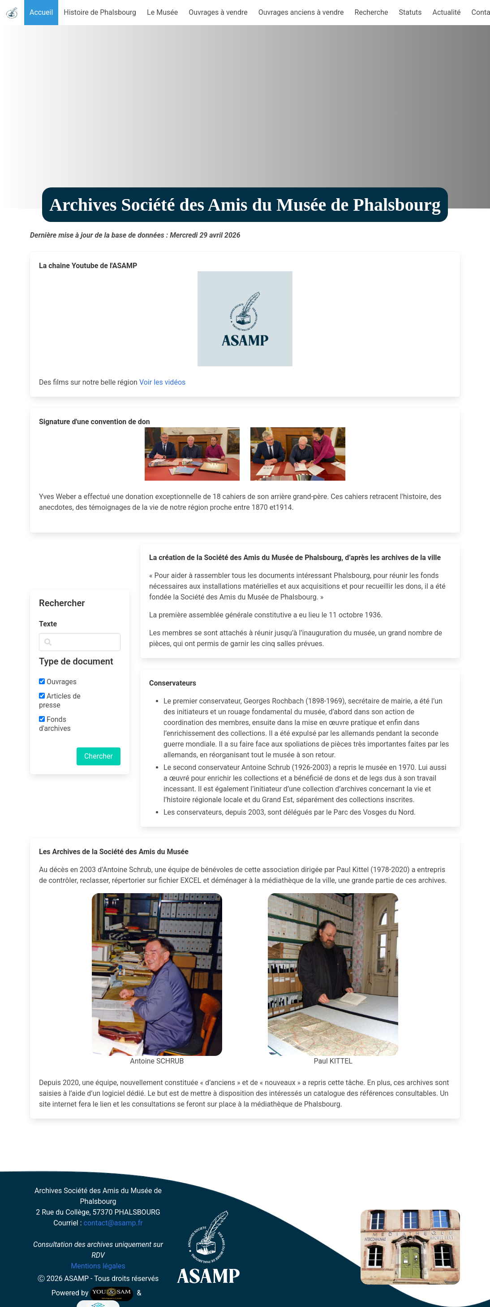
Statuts (410, 12)
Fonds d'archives (55, 724)
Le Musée (162, 12)
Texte (48, 624)
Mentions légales (98, 1266)
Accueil (41, 12)
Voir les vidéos (162, 382)
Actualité (447, 12)
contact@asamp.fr (113, 1223)
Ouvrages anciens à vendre (301, 12)
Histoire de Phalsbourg (100, 12)
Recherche (371, 12)
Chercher (98, 756)
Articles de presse (60, 700)
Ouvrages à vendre (218, 12)
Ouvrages (58, 681)
